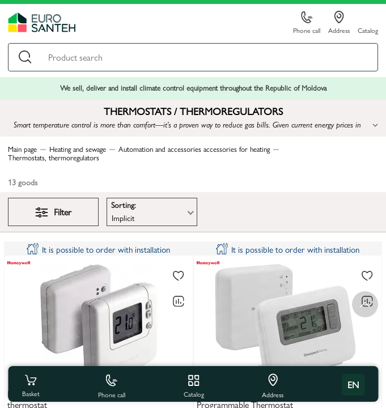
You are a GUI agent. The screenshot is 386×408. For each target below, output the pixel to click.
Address (339, 23)
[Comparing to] (178, 301)
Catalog (368, 30)
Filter (53, 211)
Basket (31, 385)
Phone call (306, 23)
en (353, 384)
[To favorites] (178, 275)
